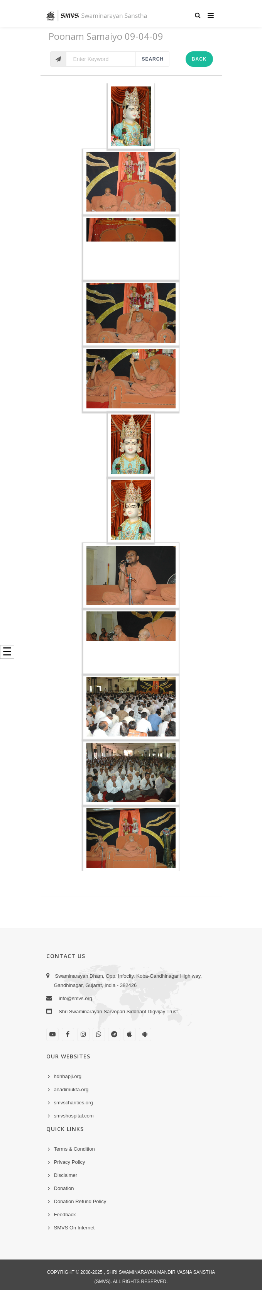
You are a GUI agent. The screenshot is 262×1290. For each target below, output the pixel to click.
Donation (64, 1188)
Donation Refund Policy (80, 1201)
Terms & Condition (74, 1149)
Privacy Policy (69, 1162)
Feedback (65, 1214)
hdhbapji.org (68, 1076)
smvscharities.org (73, 1102)
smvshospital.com (74, 1116)
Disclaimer (66, 1175)
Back (199, 59)
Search (153, 59)
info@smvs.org (75, 998)
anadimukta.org (71, 1089)
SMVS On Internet (74, 1228)
